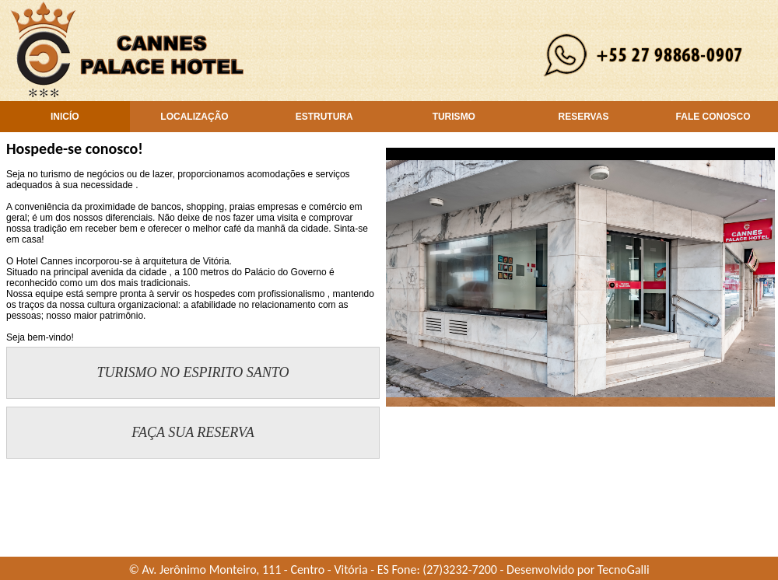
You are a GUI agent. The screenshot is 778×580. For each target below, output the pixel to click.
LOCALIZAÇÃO (194, 116)
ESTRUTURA (324, 116)
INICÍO (65, 116)
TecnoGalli (624, 569)
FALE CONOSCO (713, 116)
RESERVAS (583, 116)
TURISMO (454, 116)
